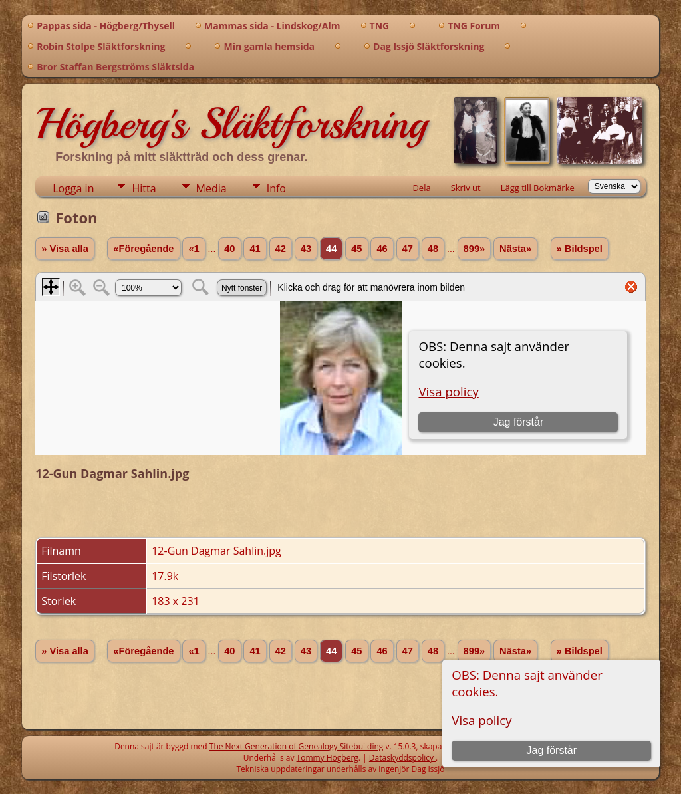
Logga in (73, 188)
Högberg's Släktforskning (231, 123)
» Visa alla (64, 248)
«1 (193, 248)
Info (276, 188)
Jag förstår (551, 750)
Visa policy (481, 720)
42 (280, 248)
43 (306, 248)
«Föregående (143, 248)
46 (381, 248)
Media (211, 188)
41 (254, 248)
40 (229, 248)
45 (356, 248)
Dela (421, 188)
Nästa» (515, 248)
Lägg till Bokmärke (538, 188)
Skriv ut (466, 188)
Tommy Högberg (327, 757)
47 (407, 248)
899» (474, 248)
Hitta (144, 188)
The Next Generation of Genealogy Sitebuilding (296, 746)
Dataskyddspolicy (402, 757)
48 (433, 248)
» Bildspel (580, 248)
